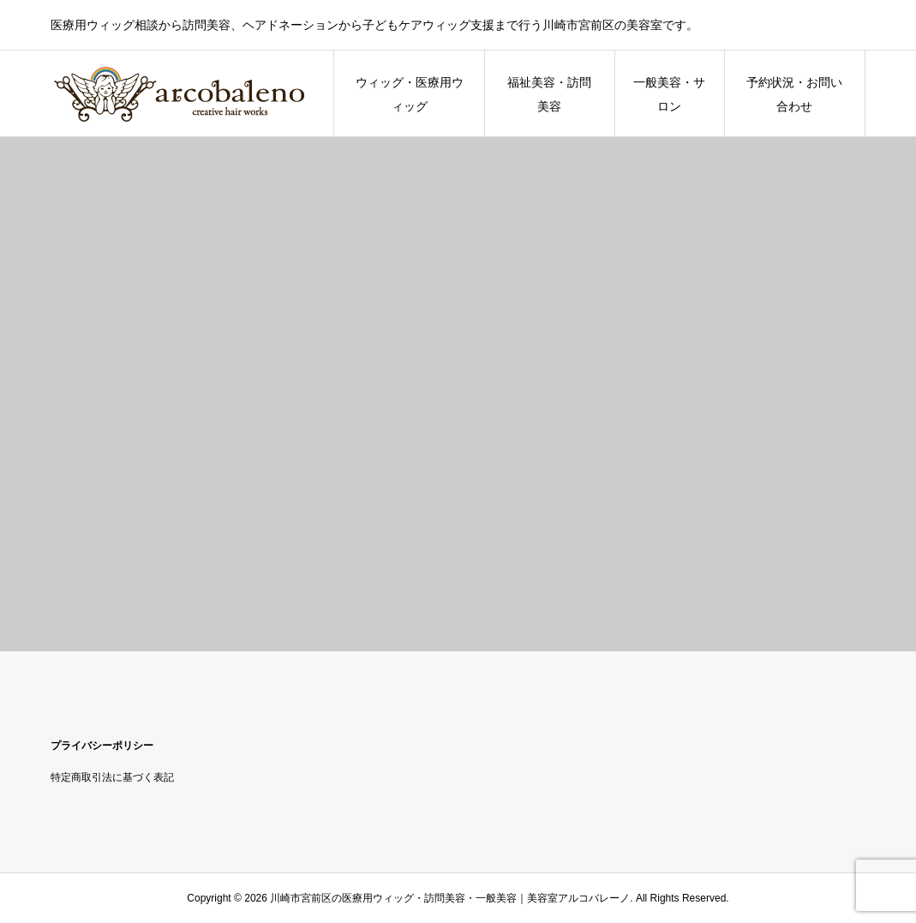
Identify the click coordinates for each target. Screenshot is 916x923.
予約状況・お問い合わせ (794, 94)
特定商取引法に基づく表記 (112, 777)
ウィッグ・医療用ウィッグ (410, 94)
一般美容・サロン (669, 94)
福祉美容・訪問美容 (549, 94)
